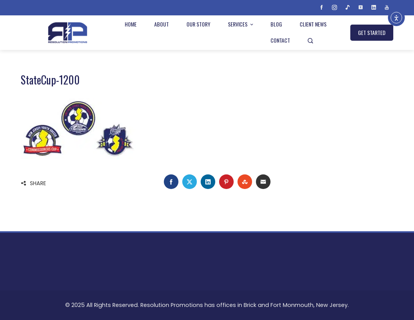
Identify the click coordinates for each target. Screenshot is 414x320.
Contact (280, 40)
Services (241, 24)
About (161, 24)
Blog (276, 24)
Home (131, 24)
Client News (313, 24)
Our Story (198, 24)
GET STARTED (372, 32)
